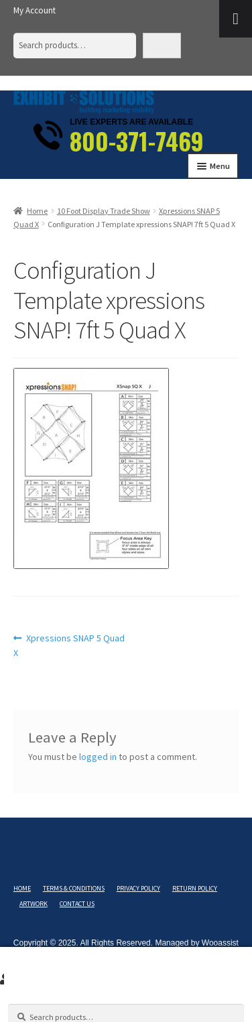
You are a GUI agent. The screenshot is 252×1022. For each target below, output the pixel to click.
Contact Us (77, 903)
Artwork (33, 903)
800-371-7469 (137, 141)
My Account (34, 10)
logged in (98, 757)
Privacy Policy (138, 888)
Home (37, 211)
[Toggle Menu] (235, 19)
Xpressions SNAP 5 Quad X (69, 645)
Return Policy (194, 888)
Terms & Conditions (74, 888)
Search (162, 45)
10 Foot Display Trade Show (103, 211)
